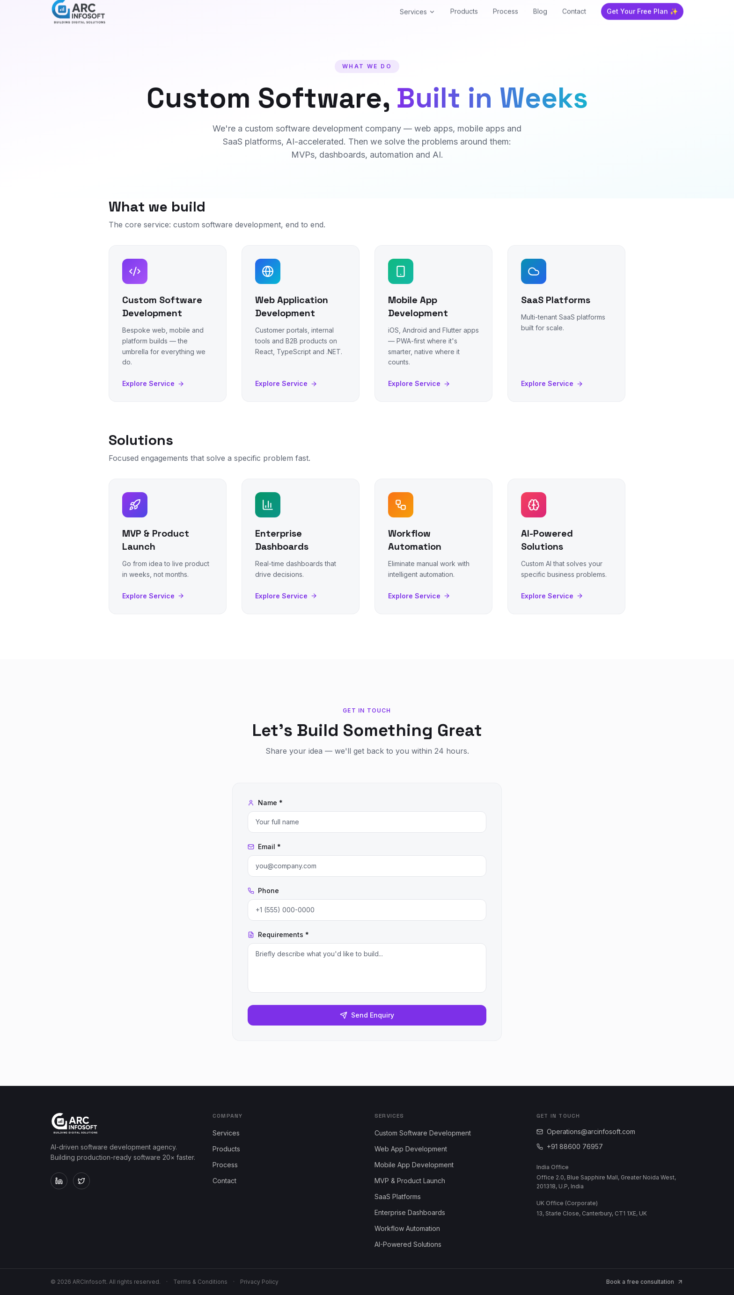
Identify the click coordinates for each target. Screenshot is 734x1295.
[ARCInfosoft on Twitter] (81, 1180)
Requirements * (278, 935)
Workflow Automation (407, 1228)
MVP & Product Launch (409, 1181)
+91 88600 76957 (569, 1146)
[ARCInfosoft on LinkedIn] (59, 1180)
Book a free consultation (644, 1281)
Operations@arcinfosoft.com (585, 1131)
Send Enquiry (367, 1015)
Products (226, 1149)
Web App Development (410, 1149)
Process (225, 1165)
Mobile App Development (414, 1165)
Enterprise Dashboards (409, 1212)
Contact (224, 1181)
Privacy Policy (259, 1281)
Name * (265, 803)
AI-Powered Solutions (407, 1244)
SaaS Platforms (397, 1196)
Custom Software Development (422, 1133)
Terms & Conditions (200, 1281)
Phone (263, 891)
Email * (264, 847)
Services (226, 1133)
